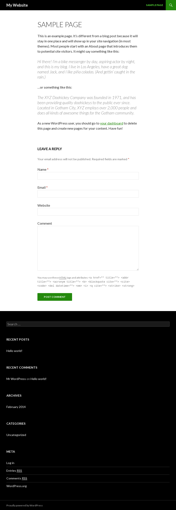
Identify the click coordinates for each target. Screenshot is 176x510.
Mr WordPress (16, 378)
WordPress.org (16, 485)
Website (43, 205)
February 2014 (16, 406)
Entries (14, 470)
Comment (44, 223)
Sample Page (154, 5)
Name (43, 169)
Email (42, 187)
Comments (16, 478)
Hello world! (14, 350)
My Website (17, 5)
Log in (10, 462)
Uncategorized (16, 434)
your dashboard (111, 123)
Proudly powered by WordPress (24, 504)
